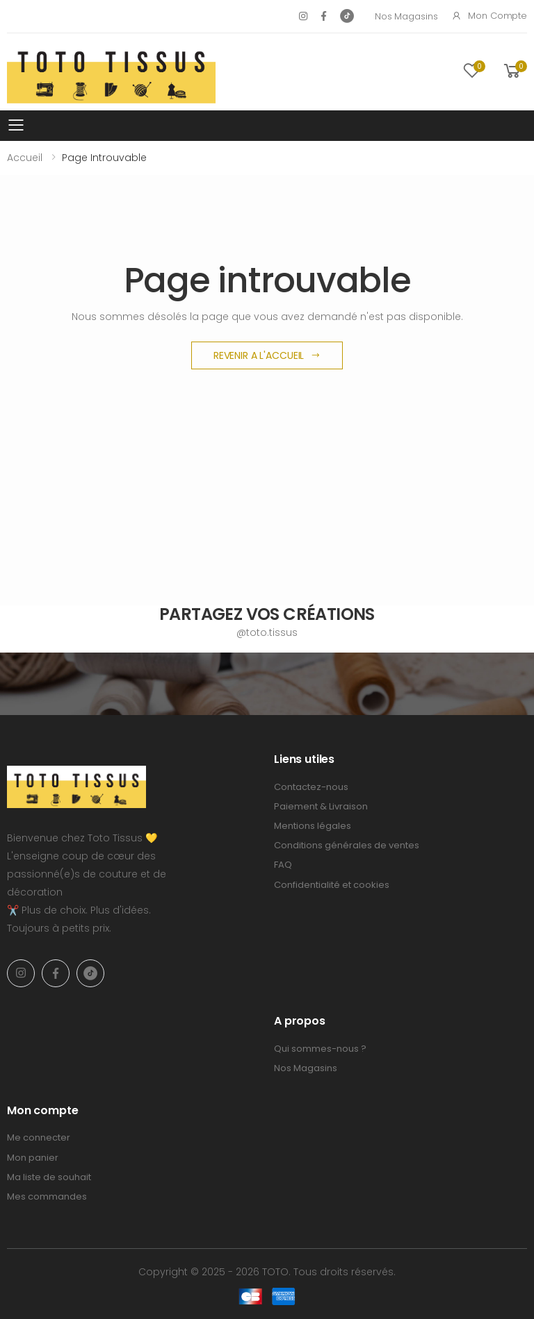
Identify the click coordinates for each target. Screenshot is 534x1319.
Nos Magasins (406, 16)
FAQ (283, 864)
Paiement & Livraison (321, 806)
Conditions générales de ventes (346, 845)
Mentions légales (312, 825)
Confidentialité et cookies (331, 884)
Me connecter (38, 1137)
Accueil (24, 158)
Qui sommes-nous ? (320, 1048)
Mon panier (32, 1157)
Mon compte (489, 15)
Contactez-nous (311, 786)
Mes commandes (47, 1196)
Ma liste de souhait (49, 1177)
